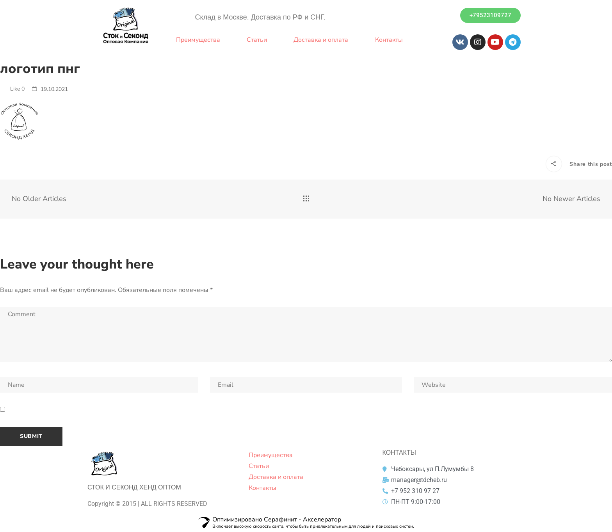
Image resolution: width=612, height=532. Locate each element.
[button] (490, 15)
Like (12, 89)
